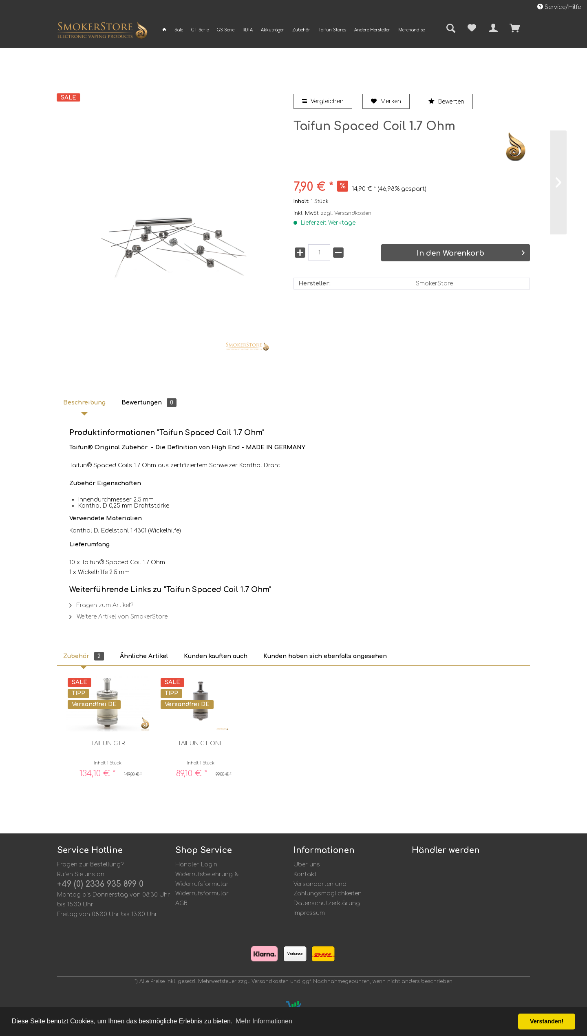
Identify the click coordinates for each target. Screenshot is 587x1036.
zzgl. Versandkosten (346, 213)
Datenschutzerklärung (327, 903)
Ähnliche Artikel (144, 656)
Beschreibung (84, 403)
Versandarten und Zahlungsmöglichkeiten (328, 889)
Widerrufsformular (202, 893)
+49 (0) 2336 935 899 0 (100, 884)
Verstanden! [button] (546, 1021)
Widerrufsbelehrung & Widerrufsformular (207, 879)
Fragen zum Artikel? (101, 605)
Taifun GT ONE (200, 743)
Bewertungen (149, 402)
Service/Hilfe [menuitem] (559, 7)
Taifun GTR (108, 743)
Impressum (309, 913)
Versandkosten (270, 981)
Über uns (307, 864)
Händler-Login (196, 864)
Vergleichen (323, 101)
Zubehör (83, 656)
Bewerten (446, 101)
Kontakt (305, 874)
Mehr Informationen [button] (264, 1021)
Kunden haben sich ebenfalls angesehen (325, 656)
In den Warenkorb (471, 253)
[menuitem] (164, 30)
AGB (181, 903)
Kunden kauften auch (215, 656)
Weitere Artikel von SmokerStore (118, 617)
